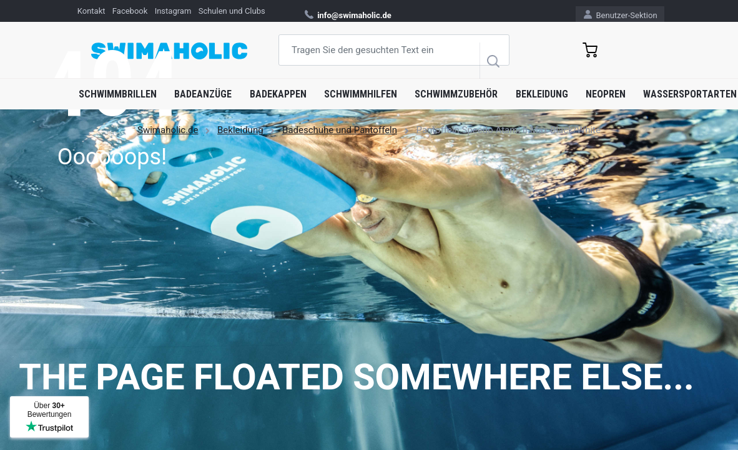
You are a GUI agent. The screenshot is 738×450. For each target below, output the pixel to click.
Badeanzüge (203, 94)
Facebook (129, 11)
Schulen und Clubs (232, 11)
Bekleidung (542, 94)
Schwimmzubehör (456, 94)
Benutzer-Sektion (620, 14)
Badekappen (278, 94)
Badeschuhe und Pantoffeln (339, 130)
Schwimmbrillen (118, 94)
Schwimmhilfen (360, 94)
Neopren (606, 94)
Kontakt (91, 11)
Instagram (173, 11)
